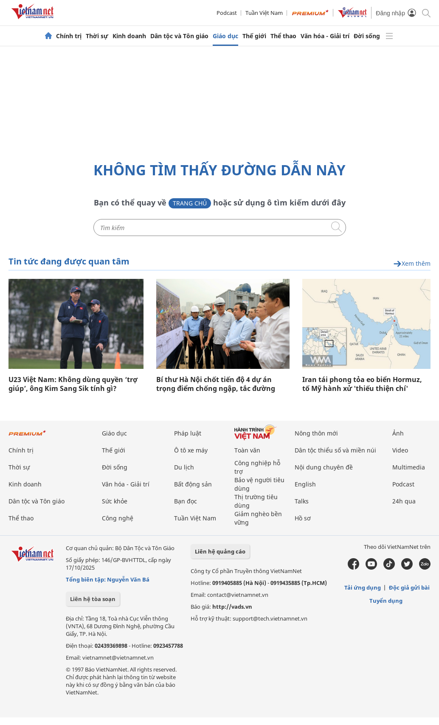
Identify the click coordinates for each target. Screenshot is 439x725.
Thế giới (254, 36)
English (305, 484)
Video (400, 450)
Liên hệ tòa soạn (92, 599)
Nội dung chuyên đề (324, 467)
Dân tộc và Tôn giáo (179, 36)
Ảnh (398, 433)
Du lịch (184, 467)
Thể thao (283, 36)
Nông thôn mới (316, 433)
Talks (302, 501)
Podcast (227, 13)
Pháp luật (187, 433)
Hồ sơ (303, 518)
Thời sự (97, 36)
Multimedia (408, 467)
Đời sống (367, 36)
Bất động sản (193, 484)
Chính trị (69, 36)
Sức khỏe (114, 501)
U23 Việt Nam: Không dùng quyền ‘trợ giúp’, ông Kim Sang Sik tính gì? (73, 384)
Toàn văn (247, 450)
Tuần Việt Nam (264, 13)
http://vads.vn (232, 606)
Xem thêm (412, 263)
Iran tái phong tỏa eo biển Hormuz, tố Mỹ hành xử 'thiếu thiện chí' (362, 384)
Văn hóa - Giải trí (325, 36)
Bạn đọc (185, 501)
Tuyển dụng (385, 600)
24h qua (404, 501)
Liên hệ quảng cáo (220, 551)
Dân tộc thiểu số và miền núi (335, 450)
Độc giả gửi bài (409, 587)
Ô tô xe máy (191, 450)
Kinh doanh (129, 36)
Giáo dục (225, 36)
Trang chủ (190, 203)
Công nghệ (117, 518)
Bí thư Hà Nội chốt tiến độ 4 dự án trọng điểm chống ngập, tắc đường (215, 384)
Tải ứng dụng (362, 587)
